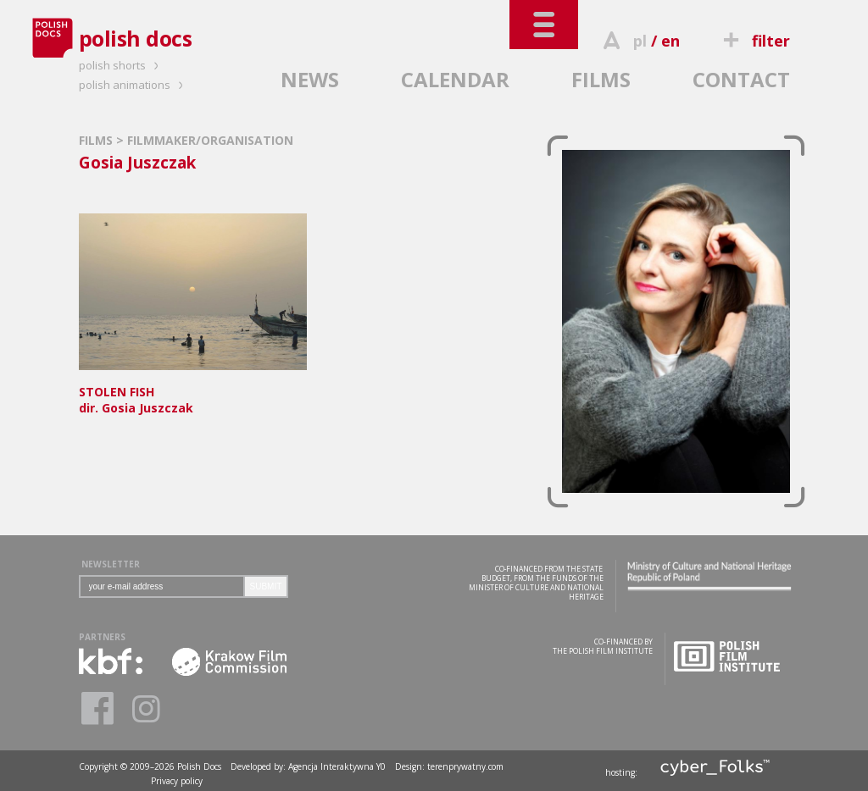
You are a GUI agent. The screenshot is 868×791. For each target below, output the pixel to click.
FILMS (601, 79)
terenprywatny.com (465, 766)
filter (753, 40)
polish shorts (121, 65)
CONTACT (741, 79)
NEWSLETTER (110, 564)
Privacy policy (177, 781)
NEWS (310, 79)
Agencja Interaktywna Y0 (337, 766)
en (670, 40)
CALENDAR (455, 79)
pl (640, 40)
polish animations (133, 84)
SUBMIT (266, 586)
